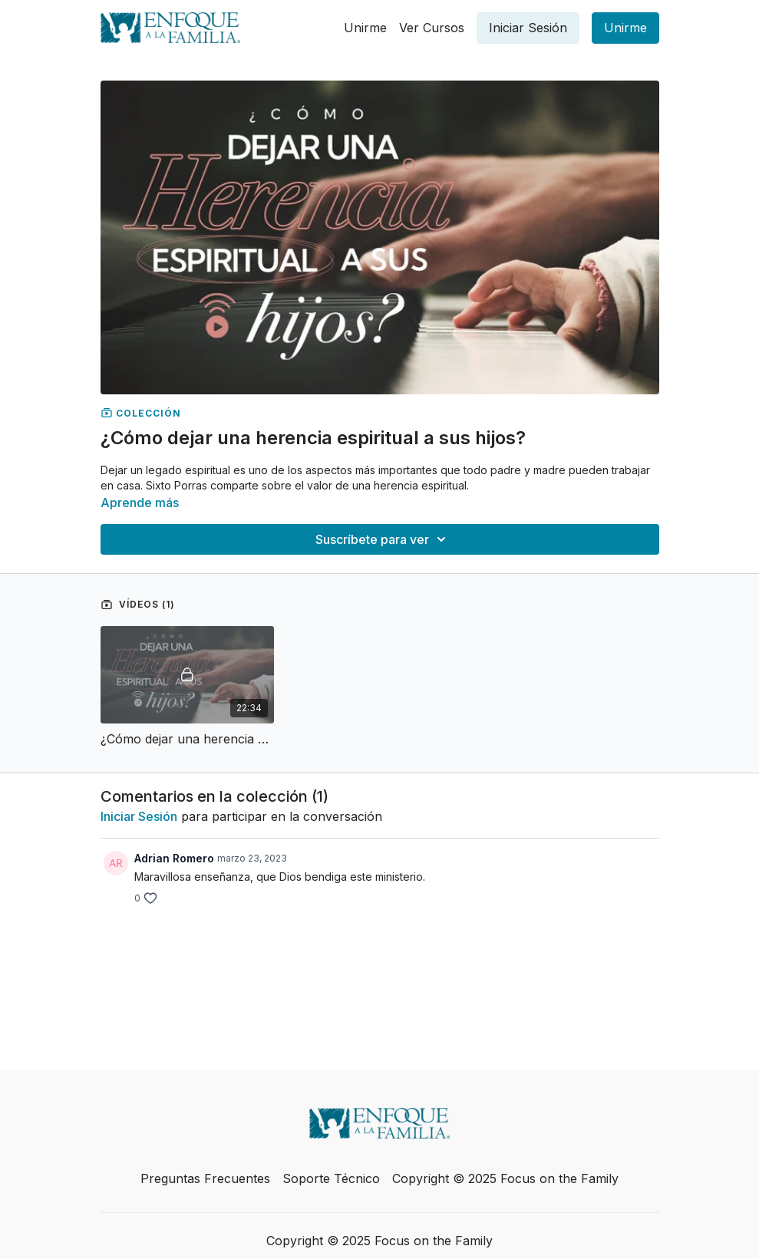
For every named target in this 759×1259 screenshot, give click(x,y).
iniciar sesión (139, 816)
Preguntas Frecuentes (205, 1178)
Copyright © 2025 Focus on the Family (505, 1178)
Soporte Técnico (331, 1178)
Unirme (365, 27)
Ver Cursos (431, 27)
